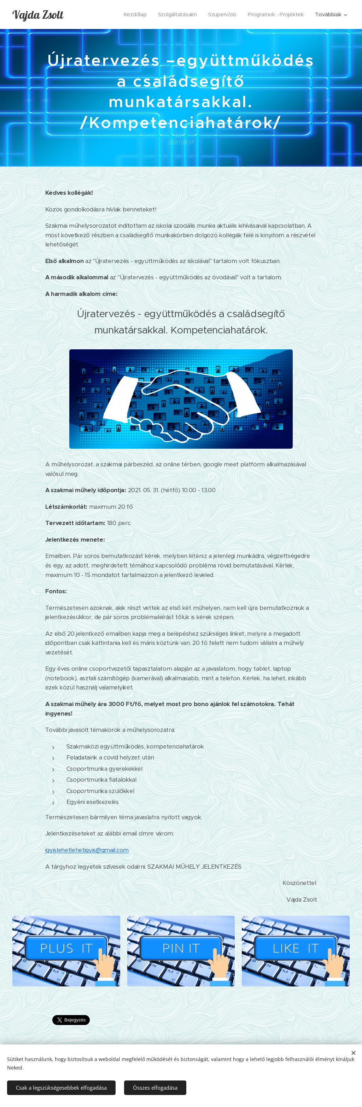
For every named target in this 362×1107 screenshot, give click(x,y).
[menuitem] (132, 14)
